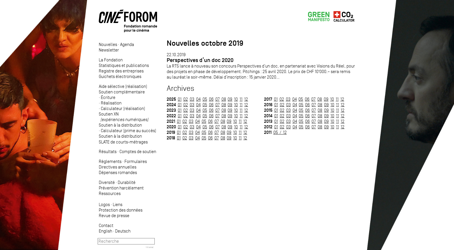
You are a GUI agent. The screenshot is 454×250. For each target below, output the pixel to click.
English (105, 230)
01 (180, 99)
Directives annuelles (117, 166)
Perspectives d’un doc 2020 (200, 60)
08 (223, 99)
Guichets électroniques (120, 76)
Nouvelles (108, 44)
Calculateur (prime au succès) (128, 130)
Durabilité (127, 182)
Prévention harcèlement (121, 187)
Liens (117, 204)
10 (236, 99)
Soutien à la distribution (120, 125)
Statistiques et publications (124, 65)
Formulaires (135, 161)
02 (185, 99)
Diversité (107, 182)
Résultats (108, 151)
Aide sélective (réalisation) (123, 86)
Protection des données (120, 210)
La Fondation (111, 59)
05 (205, 99)
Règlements (110, 161)
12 (246, 99)
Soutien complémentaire (122, 91)
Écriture (108, 97)
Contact (106, 225)
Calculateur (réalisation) (123, 108)
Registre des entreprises (121, 70)
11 (241, 99)
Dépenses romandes (118, 172)
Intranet (150, 247)
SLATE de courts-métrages (123, 141)
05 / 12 (280, 132)
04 (198, 99)
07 (217, 99)
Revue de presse (114, 215)
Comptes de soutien (137, 151)
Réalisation (111, 102)
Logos (104, 204)
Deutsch (123, 230)
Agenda (127, 44)
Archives (180, 88)
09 (230, 99)
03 (192, 99)
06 (211, 99)
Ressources (110, 193)
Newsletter (109, 49)
